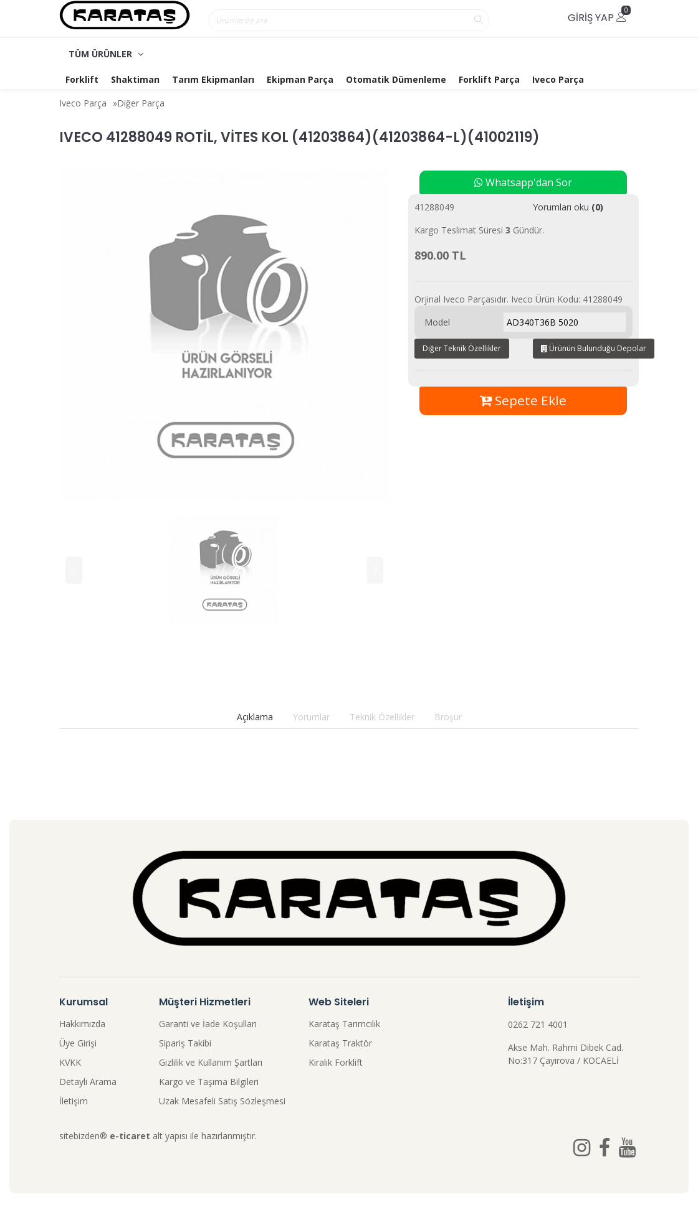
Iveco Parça (558, 79)
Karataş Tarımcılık (344, 1024)
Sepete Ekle (523, 400)
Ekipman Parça (300, 79)
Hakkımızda (82, 1024)
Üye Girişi (78, 1043)
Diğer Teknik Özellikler (462, 348)
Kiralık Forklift (335, 1062)
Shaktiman (135, 79)
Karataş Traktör (340, 1043)
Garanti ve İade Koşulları (208, 1024)
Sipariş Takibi (185, 1043)
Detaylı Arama (88, 1082)
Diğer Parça (141, 103)
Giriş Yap (597, 18)
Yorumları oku (568, 207)
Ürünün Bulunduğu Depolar (593, 348)
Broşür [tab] (448, 717)
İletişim (73, 1101)
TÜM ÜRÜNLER (106, 54)
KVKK (70, 1062)
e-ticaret (130, 1136)
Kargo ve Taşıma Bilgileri (209, 1082)
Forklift (81, 79)
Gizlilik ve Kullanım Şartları (210, 1062)
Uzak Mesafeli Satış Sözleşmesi (222, 1101)
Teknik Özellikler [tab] (382, 717)
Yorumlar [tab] (311, 717)
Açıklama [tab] (255, 717)
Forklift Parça (489, 79)
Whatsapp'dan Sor (523, 182)
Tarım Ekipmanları (213, 79)
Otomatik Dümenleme (396, 79)
